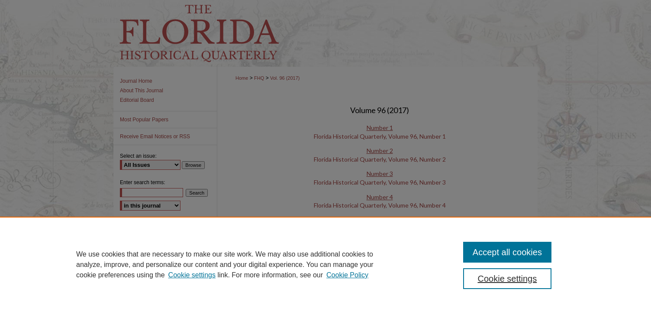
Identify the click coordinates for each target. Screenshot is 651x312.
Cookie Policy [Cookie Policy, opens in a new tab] (347, 275)
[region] (325, 264)
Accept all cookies (507, 252)
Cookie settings (192, 275)
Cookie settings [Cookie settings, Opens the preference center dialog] (507, 278)
